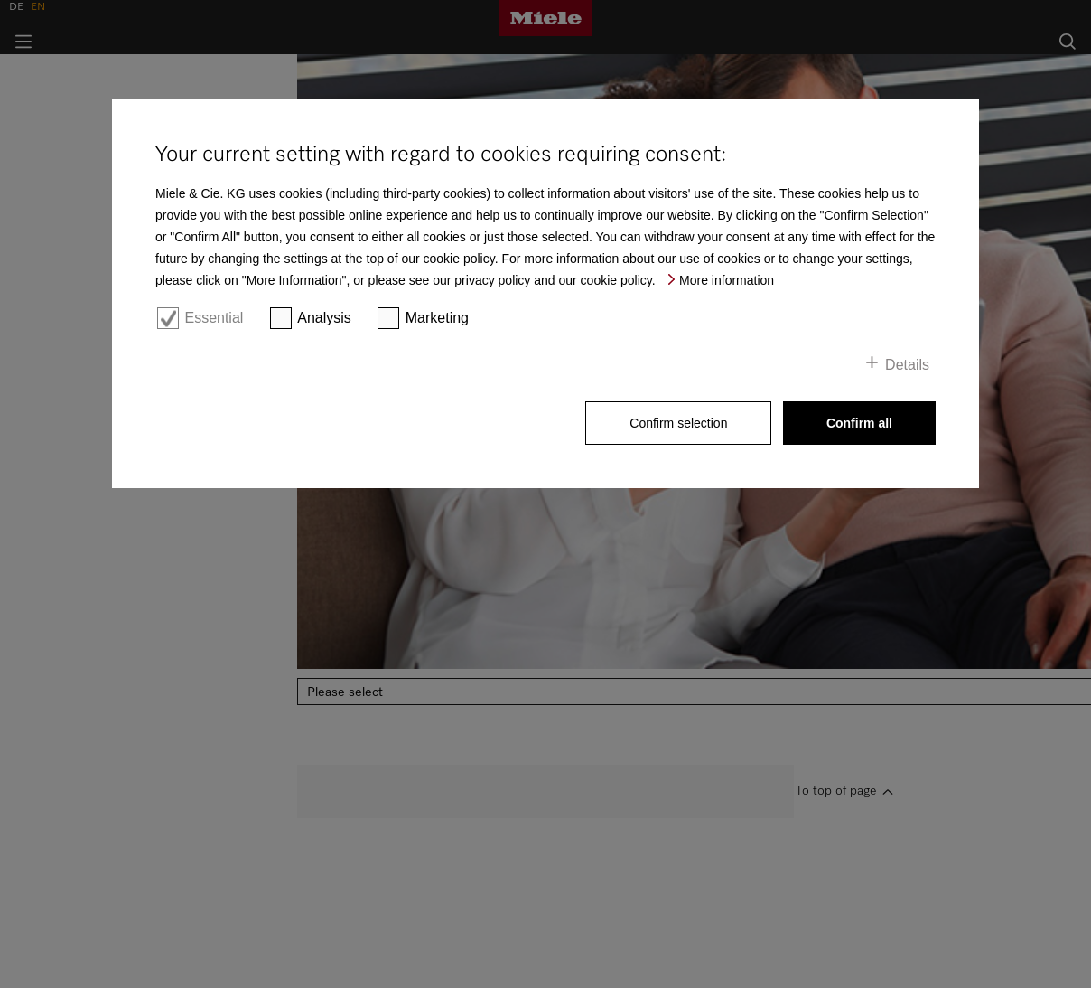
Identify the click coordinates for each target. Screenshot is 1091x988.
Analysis (324, 317)
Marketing (437, 317)
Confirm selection (678, 423)
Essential (213, 317)
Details (907, 364)
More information (726, 280)
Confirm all (859, 423)
